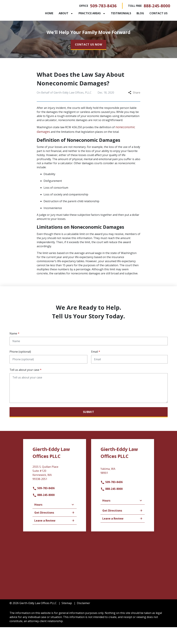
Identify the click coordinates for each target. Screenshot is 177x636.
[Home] (61, 13)
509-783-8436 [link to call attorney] (103, 5)
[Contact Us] (66, 22)
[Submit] (89, 421)
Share (134, 101)
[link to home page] (31, 14)
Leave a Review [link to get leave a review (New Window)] (54, 529)
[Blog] (152, 13)
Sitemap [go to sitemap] (67, 612)
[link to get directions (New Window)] (54, 483)
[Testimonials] (133, 13)
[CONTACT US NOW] (88, 54)
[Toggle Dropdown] (84, 13)
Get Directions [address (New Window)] (54, 521)
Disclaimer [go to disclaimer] (83, 612)
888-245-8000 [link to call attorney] (157, 5)
